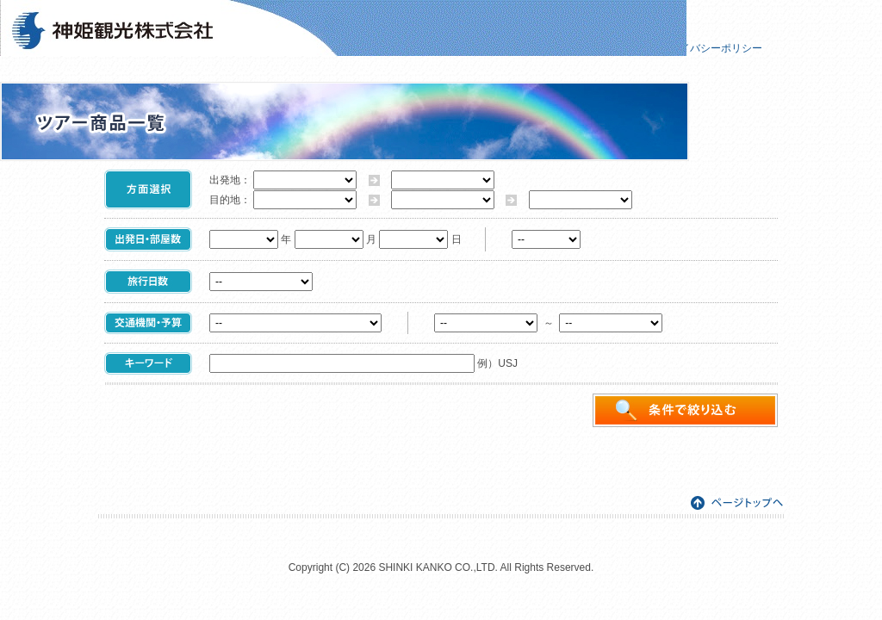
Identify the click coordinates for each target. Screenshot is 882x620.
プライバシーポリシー (710, 48)
